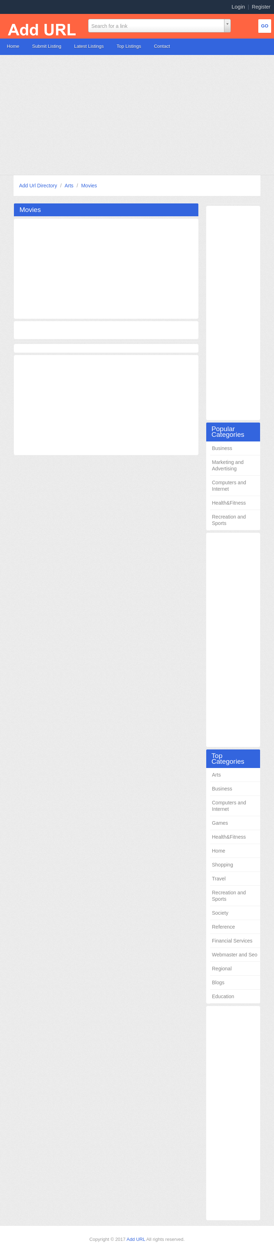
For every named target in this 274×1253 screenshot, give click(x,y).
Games (220, 823)
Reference (223, 927)
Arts (70, 185)
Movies (89, 185)
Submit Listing (46, 46)
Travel (218, 878)
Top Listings (129, 46)
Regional (222, 968)
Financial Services (232, 941)
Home (13, 46)
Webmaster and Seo (234, 955)
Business (222, 448)
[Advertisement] (137, 115)
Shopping (222, 865)
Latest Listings (89, 46)
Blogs (218, 982)
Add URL (136, 1239)
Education (223, 996)
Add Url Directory (38, 185)
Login (238, 7)
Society (220, 913)
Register (261, 7)
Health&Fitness (229, 503)
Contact (162, 46)
